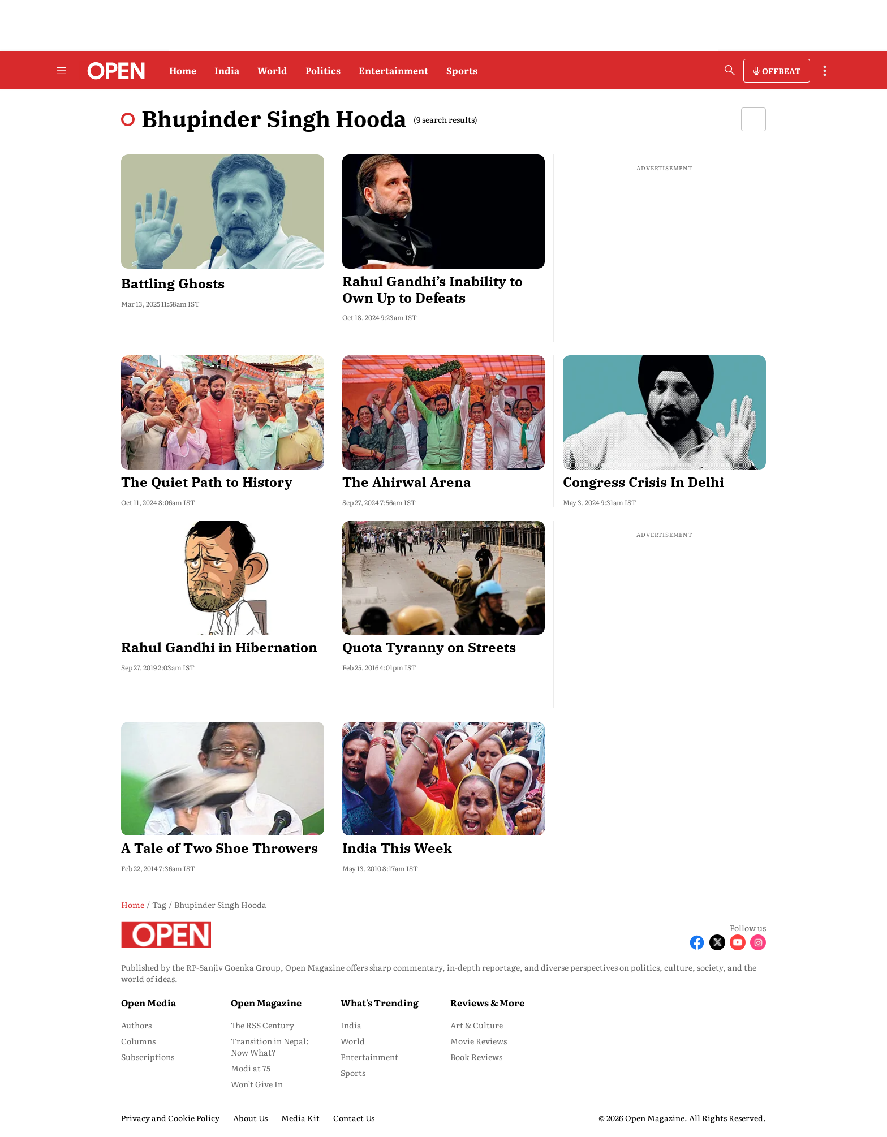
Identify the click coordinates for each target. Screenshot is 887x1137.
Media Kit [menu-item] (300, 1117)
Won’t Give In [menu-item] (257, 1083)
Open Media (148, 1002)
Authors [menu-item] (136, 1025)
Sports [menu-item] (353, 1072)
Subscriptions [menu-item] (147, 1056)
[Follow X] (717, 942)
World (272, 70)
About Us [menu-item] (250, 1117)
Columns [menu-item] (138, 1040)
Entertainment (393, 70)
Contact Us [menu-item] (353, 1117)
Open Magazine (266, 1002)
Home (182, 70)
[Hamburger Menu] (61, 70)
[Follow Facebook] (697, 942)
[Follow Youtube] (738, 942)
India (226, 70)
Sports (461, 70)
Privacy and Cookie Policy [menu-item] (170, 1117)
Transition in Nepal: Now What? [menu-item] (270, 1046)
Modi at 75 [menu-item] (250, 1068)
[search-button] (730, 70)
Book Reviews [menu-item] (476, 1056)
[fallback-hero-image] (222, 211)
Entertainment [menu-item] (369, 1056)
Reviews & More (487, 1002)
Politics (323, 70)
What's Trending (380, 1002)
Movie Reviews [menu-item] (478, 1040)
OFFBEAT (781, 70)
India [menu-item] (351, 1025)
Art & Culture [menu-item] (476, 1025)
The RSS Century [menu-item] (262, 1025)
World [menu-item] (353, 1040)
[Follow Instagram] (758, 942)
